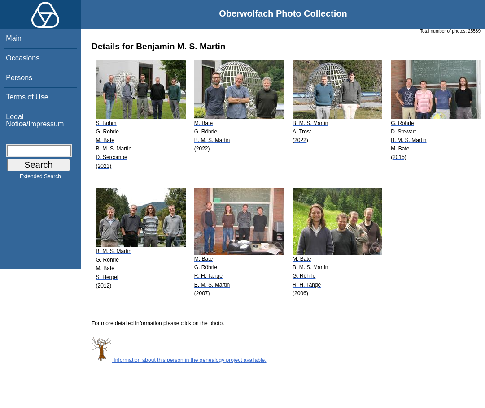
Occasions (22, 58)
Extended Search (40, 178)
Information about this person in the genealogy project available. (179, 360)
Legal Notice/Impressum (35, 120)
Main (14, 38)
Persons (19, 78)
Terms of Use (27, 97)
